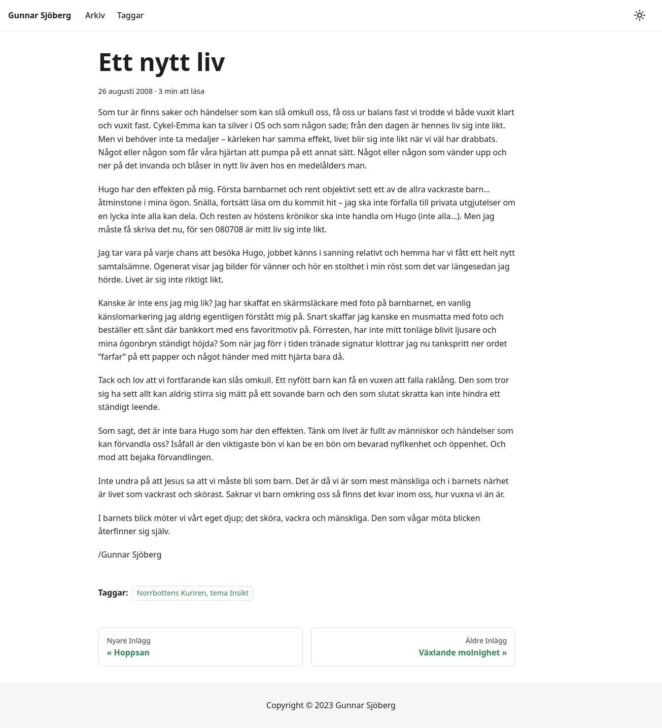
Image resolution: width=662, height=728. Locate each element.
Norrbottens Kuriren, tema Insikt (192, 593)
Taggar (130, 15)
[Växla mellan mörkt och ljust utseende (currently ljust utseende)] (640, 15)
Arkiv (95, 15)
